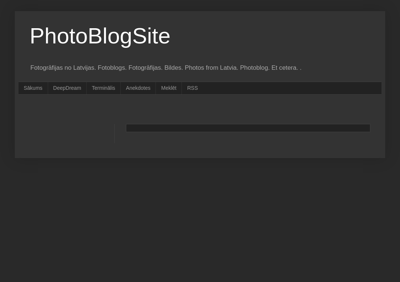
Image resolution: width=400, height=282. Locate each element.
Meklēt (168, 88)
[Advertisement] (164, 108)
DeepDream (67, 88)
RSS (192, 88)
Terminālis (103, 88)
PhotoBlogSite (100, 35)
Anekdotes (138, 88)
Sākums (33, 88)
